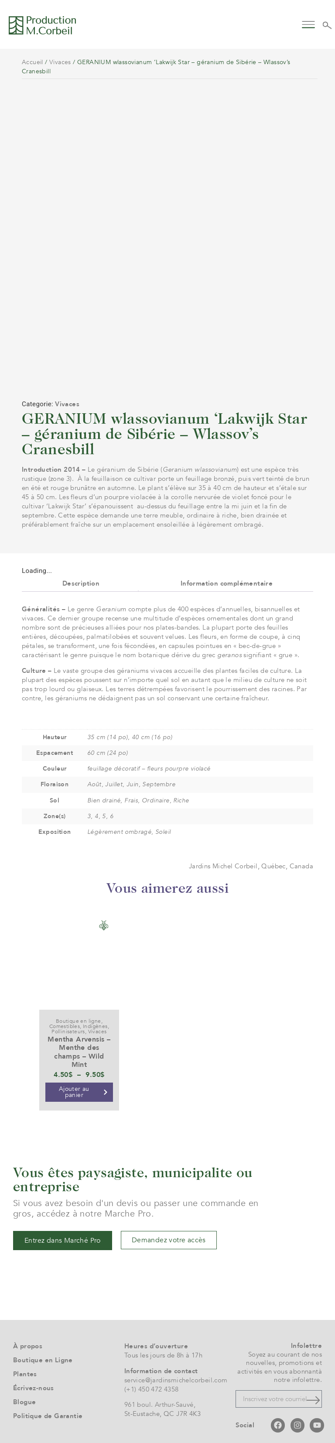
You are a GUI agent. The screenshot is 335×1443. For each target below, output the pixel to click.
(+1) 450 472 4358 (151, 1378)
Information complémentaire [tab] (227, 572)
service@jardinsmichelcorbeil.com (176, 1368)
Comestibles (64, 1015)
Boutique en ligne (78, 1010)
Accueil (32, 62)
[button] (308, 24)
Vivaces (60, 62)
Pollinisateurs (68, 1020)
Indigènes (95, 1015)
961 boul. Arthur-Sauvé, (159, 1393)
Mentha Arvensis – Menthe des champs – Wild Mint (79, 1041)
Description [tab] (80, 572)
